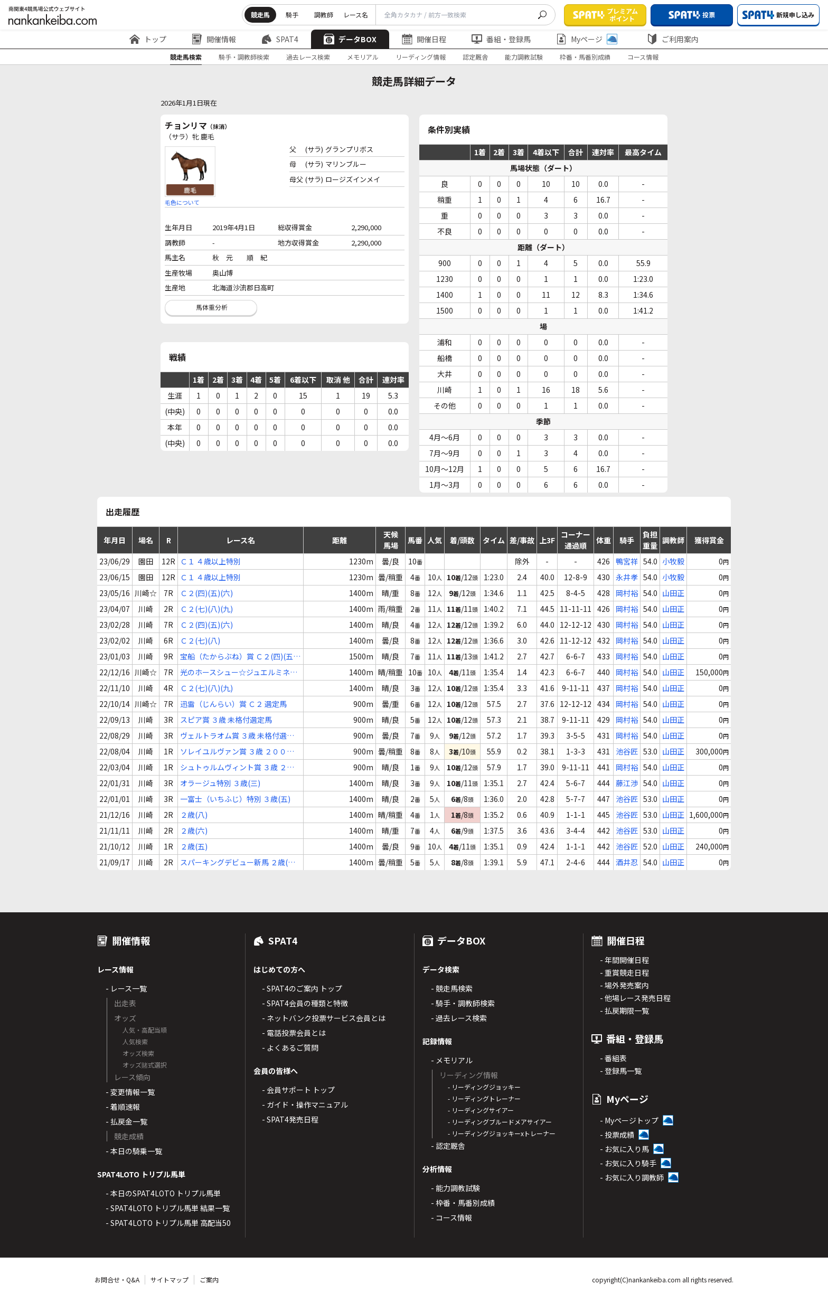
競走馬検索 (186, 56)
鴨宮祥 (627, 561)
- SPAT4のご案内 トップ (302, 988)
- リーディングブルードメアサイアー (500, 1121)
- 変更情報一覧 (130, 1092)
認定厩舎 (475, 56)
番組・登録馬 (501, 39)
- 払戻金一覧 (126, 1121)
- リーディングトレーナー (484, 1098)
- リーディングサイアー (481, 1110)
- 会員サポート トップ (298, 1089)
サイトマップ (169, 1279)
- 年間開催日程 (624, 960)
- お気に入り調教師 (632, 1177)
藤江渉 (627, 783)
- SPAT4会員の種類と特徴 (305, 1003)
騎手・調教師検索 (244, 56)
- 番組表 (613, 1058)
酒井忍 (627, 862)
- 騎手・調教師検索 (463, 1003)
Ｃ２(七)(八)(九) (206, 608)
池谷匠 (627, 751)
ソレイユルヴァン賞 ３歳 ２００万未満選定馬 (237, 751)
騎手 (292, 14)
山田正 (673, 593)
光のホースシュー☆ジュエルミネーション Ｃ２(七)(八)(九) (238, 672)
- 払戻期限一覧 (624, 1010)
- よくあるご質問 (290, 1047)
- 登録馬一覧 (621, 1070)
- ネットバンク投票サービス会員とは (323, 1018)
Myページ (586, 39)
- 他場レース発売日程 (635, 998)
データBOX (350, 39)
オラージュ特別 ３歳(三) (220, 783)
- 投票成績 (617, 1134)
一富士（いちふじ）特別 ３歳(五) (235, 799)
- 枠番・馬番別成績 (463, 1202)
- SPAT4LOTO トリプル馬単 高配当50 (168, 1222)
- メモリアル (452, 1060)
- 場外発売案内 (624, 985)
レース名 (355, 14)
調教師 (323, 14)
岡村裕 (627, 593)
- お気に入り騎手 (628, 1163)
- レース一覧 (126, 988)
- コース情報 (451, 1217)
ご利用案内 (673, 39)
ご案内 (209, 1279)
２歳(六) (194, 830)
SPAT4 (279, 39)
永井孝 (627, 577)
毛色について (182, 202)
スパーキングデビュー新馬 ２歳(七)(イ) (239, 862)
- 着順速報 (123, 1106)
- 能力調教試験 (455, 1188)
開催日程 (424, 39)
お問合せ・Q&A (117, 1279)
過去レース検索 (308, 56)
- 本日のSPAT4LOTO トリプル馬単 (163, 1193)
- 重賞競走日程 (624, 972)
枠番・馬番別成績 (585, 56)
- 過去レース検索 (459, 1018)
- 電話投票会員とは (294, 1032)
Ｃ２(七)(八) (200, 640)
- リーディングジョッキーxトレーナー (502, 1133)
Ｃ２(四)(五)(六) (206, 593)
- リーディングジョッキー (484, 1086)
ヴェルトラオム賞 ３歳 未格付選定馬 (237, 735)
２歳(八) (194, 814)
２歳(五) (194, 846)
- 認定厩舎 (448, 1145)
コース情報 (642, 56)
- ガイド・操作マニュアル (305, 1104)
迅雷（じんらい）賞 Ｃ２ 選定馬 (233, 703)
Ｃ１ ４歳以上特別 (210, 561)
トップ (147, 39)
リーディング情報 (421, 56)
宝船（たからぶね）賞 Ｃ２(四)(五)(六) (238, 656)
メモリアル (363, 56)
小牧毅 (673, 561)
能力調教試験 (524, 56)
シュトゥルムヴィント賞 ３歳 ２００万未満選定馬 (237, 767)
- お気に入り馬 (624, 1149)
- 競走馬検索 (452, 988)
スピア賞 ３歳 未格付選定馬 (226, 719)
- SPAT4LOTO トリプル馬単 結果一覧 (168, 1208)
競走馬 (260, 14)
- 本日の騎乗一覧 (134, 1151)
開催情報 (214, 39)
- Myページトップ (629, 1120)
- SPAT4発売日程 (290, 1119)
